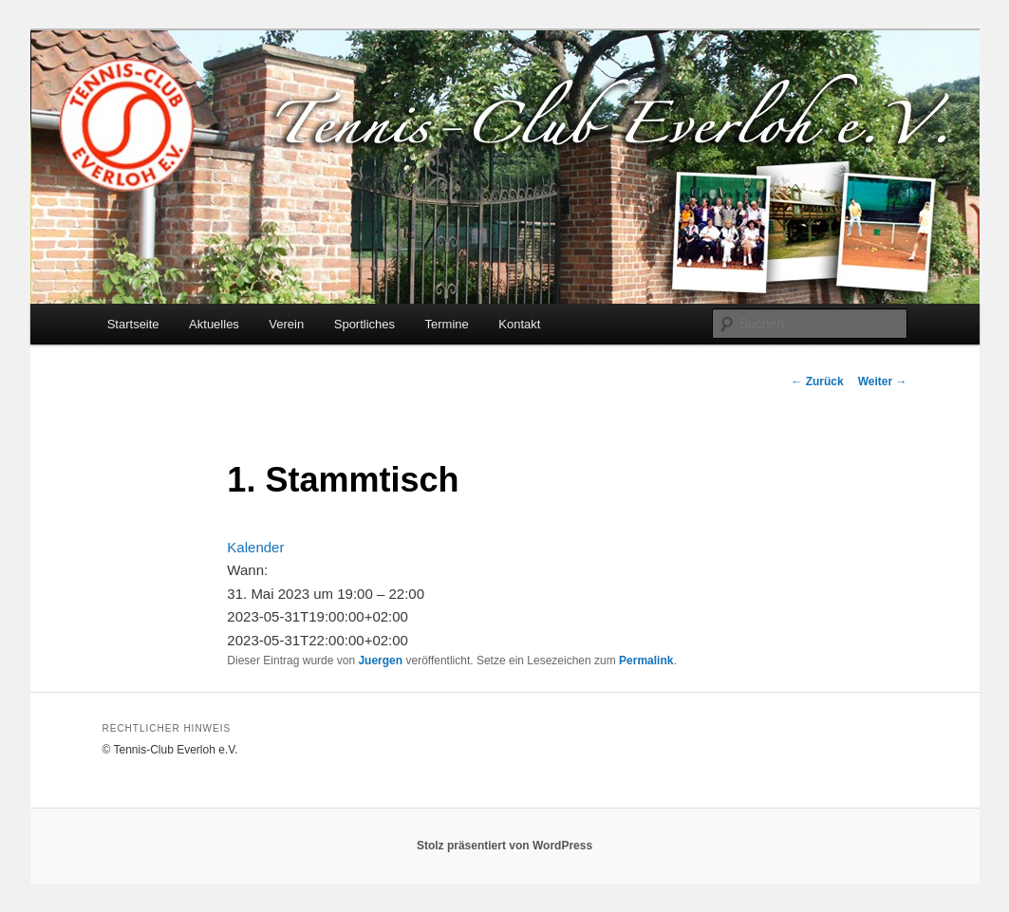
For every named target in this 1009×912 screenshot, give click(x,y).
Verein (286, 324)
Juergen (380, 660)
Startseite (133, 324)
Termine (447, 324)
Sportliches (364, 324)
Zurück (817, 381)
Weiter (882, 381)
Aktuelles (214, 324)
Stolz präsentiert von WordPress (504, 845)
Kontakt (519, 324)
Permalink (646, 660)
